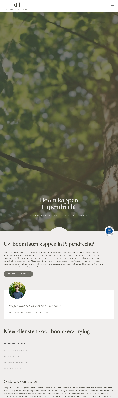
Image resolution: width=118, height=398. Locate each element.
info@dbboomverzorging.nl (21, 312)
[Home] (17, 6)
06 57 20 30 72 (41, 312)
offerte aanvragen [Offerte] (18, 274)
